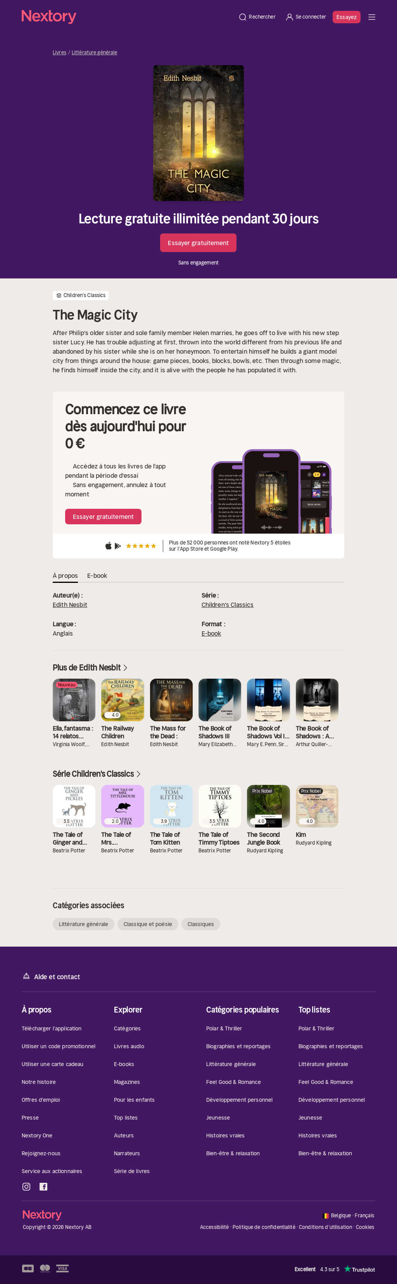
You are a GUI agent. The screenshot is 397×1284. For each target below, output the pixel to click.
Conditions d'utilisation (325, 1227)
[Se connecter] (305, 17)
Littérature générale (94, 53)
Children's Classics (228, 604)
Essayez (347, 17)
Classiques (201, 924)
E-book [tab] (97, 575)
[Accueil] (127, 17)
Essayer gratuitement (198, 243)
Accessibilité (214, 1227)
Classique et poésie (148, 924)
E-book (211, 633)
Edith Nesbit (70, 604)
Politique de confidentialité (264, 1227)
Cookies (365, 1227)
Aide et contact (51, 976)
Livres (59, 53)
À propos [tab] (65, 575)
